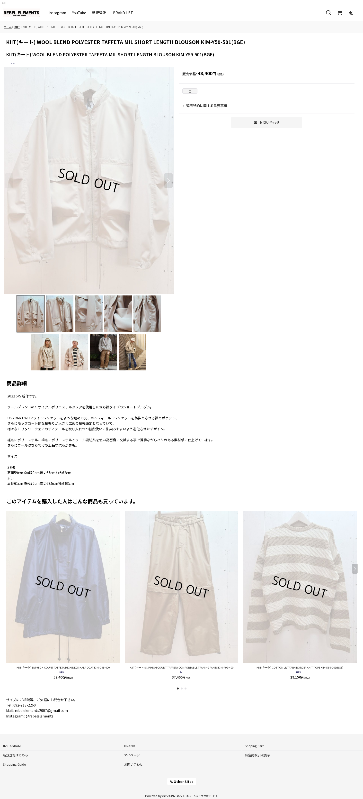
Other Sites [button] (182, 781)
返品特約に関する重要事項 (204, 105)
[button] (328, 13)
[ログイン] (351, 13)
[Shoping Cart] (340, 13)
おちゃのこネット (174, 796)
